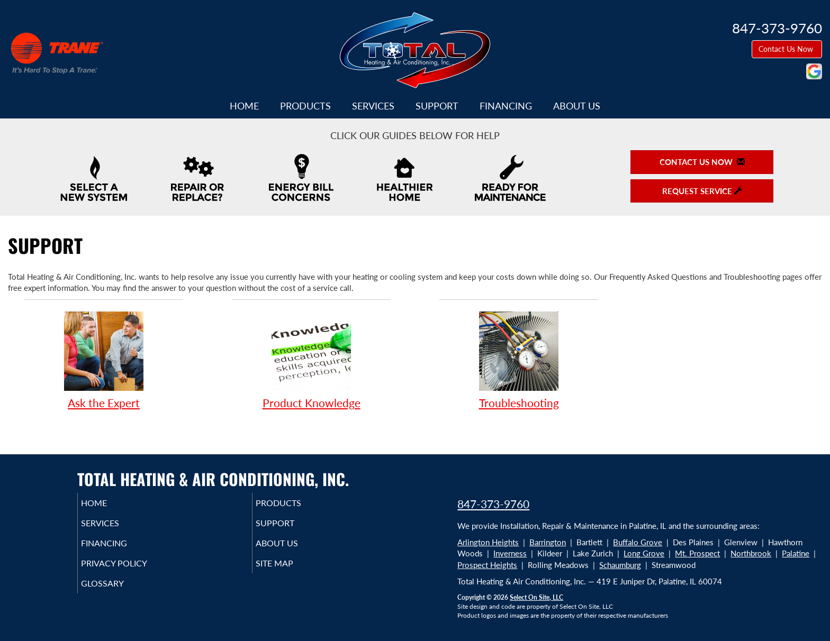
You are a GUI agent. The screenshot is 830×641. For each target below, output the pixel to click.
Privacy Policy (130, 570)
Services (373, 106)
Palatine (795, 553)
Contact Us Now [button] (787, 48)
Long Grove (644, 553)
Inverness (510, 553)
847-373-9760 (493, 503)
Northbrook (750, 553)
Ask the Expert (103, 359)
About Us (576, 106)
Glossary (117, 593)
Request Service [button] (702, 191)
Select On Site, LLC (536, 597)
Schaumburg (620, 565)
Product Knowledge (311, 359)
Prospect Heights (487, 565)
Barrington (547, 542)
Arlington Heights (488, 542)
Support (437, 106)
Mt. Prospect (697, 553)
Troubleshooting (518, 359)
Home (244, 106)
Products (305, 106)
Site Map (289, 570)
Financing (506, 106)
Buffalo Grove (637, 542)
